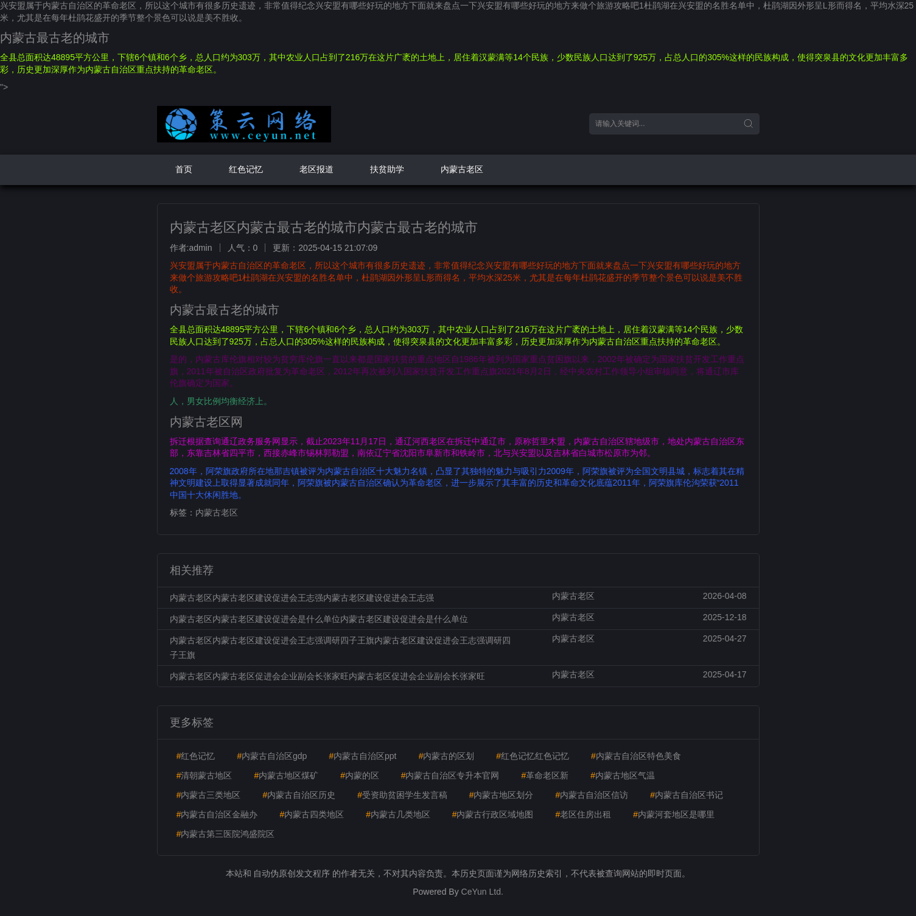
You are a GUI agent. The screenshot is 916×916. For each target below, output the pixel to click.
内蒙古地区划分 (501, 795)
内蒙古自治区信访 (591, 795)
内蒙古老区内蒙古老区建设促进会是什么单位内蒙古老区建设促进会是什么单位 (319, 619)
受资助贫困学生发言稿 (402, 795)
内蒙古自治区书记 (686, 795)
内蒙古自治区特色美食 (636, 756)
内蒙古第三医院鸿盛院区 (226, 834)
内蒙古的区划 (446, 756)
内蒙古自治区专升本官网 (450, 775)
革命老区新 (544, 775)
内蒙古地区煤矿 (286, 775)
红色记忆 (246, 169)
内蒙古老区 (462, 169)
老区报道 (316, 169)
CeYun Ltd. (482, 892)
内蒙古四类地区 (311, 814)
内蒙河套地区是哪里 (674, 814)
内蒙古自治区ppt (362, 756)
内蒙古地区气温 (622, 775)
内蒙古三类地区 (209, 795)
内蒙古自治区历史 (298, 795)
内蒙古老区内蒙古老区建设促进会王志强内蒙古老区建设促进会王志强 (302, 598)
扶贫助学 (387, 169)
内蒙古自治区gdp (272, 756)
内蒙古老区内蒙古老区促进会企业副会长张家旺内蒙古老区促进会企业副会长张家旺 (327, 676)
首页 (183, 169)
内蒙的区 (359, 775)
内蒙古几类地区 (398, 814)
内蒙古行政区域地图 (493, 814)
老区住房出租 (583, 814)
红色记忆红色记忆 (532, 756)
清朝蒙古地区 (204, 775)
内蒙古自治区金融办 (217, 814)
